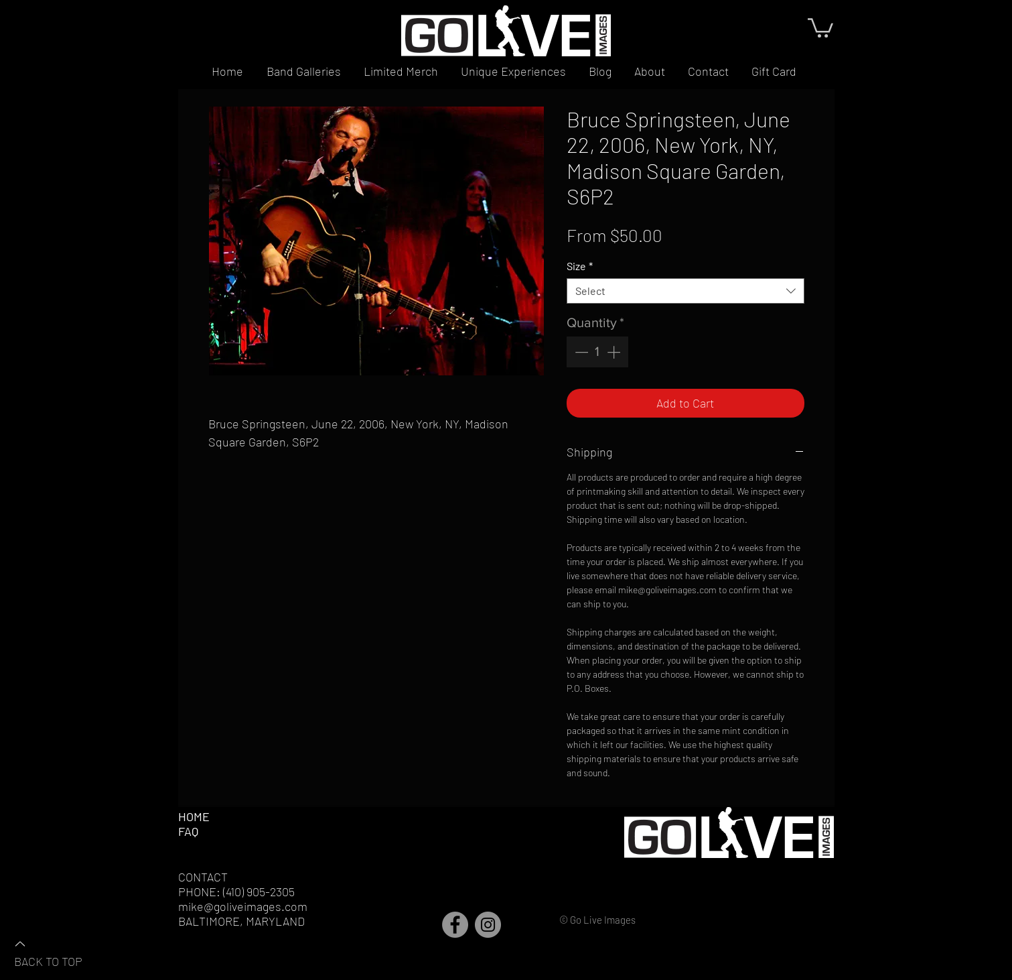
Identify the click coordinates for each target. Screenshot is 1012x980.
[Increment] (614, 352)
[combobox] (685, 291)
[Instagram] (488, 925)
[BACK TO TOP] (61, 952)
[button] (820, 27)
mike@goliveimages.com (242, 906)
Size (580, 265)
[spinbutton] (597, 352)
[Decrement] (580, 352)
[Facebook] (455, 925)
